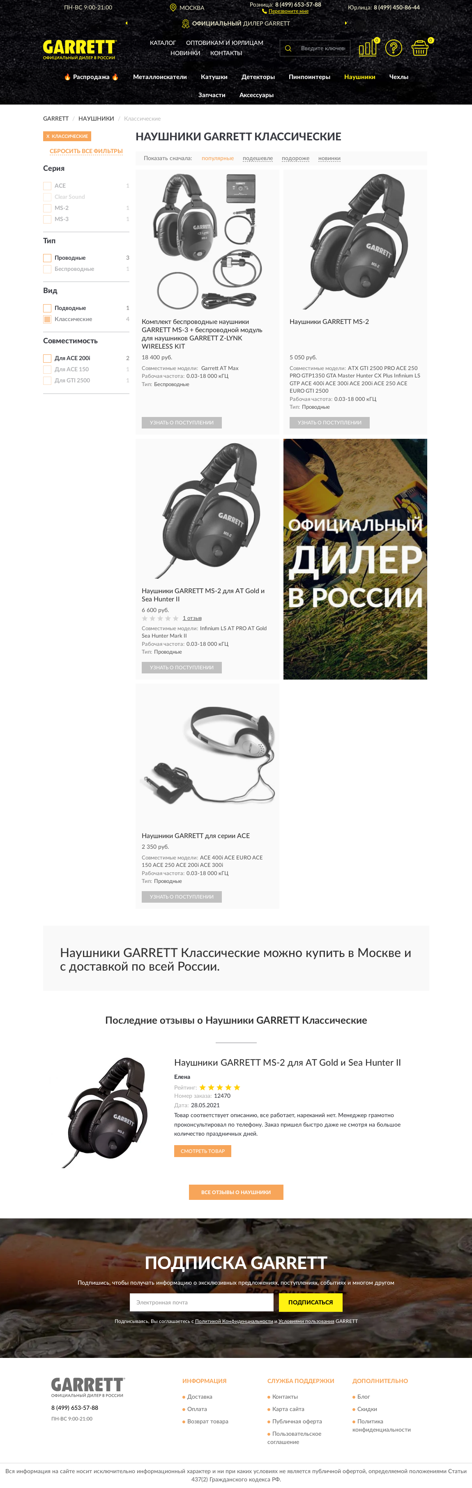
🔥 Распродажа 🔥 (91, 77)
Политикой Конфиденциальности (234, 1321)
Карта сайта (288, 1410)
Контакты (226, 53)
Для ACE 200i (72, 358)
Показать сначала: (168, 158)
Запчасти (212, 95)
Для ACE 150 (72, 370)
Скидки (367, 1410)
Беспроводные (74, 269)
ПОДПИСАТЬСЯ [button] (310, 1303)
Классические (73, 319)
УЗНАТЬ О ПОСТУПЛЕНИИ (182, 422)
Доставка (199, 1397)
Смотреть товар (203, 1151)
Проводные (70, 258)
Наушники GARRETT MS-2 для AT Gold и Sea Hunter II (287, 1062)
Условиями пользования (306, 1321)
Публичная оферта (297, 1422)
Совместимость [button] (70, 341)
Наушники (359, 77)
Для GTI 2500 (72, 381)
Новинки (185, 53)
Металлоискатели (160, 77)
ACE (60, 186)
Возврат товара (207, 1422)
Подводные (70, 308)
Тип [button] (49, 241)
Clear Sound (70, 197)
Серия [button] (53, 168)
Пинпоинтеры (309, 77)
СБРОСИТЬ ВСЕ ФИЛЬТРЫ (86, 151)
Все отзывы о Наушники (236, 1192)
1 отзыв (192, 618)
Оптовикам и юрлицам (224, 43)
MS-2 (62, 208)
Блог (363, 1397)
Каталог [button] (163, 43)
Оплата (197, 1410)
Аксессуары (256, 95)
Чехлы (398, 77)
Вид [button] (50, 291)
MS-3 (62, 219)
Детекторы (258, 77)
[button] (285, 10)
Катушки (214, 77)
